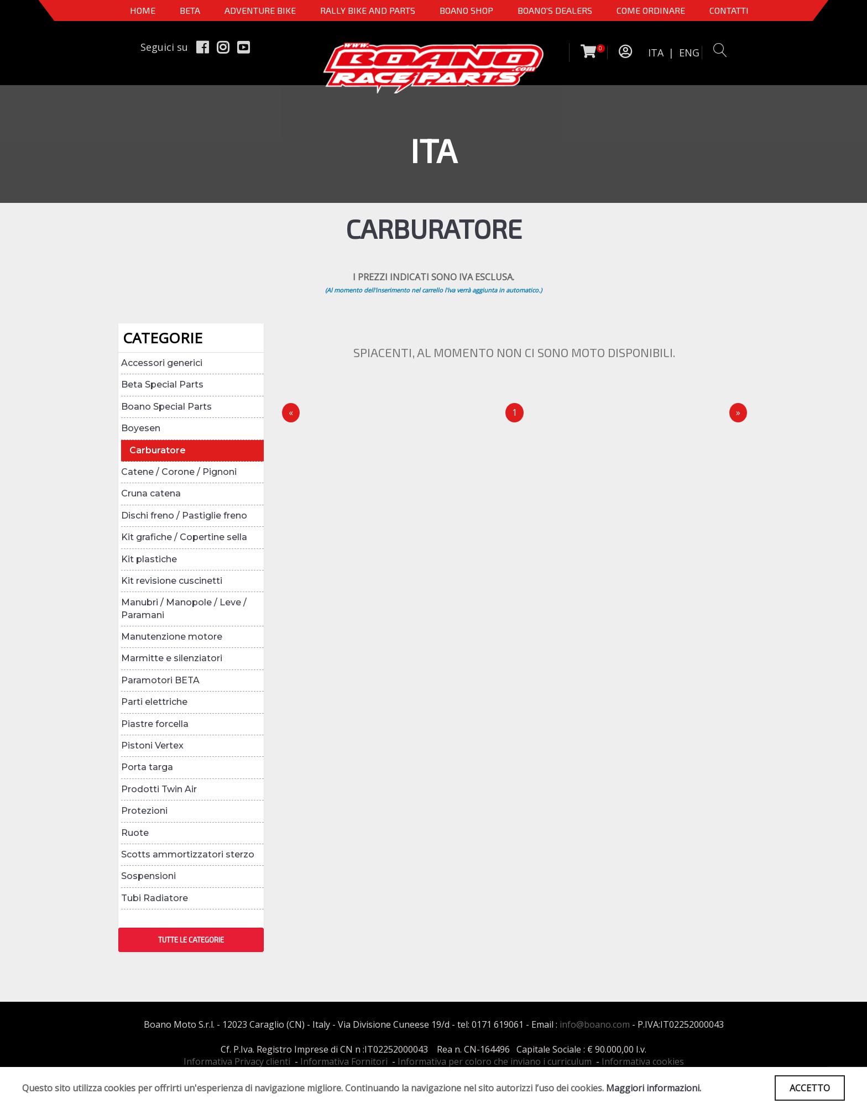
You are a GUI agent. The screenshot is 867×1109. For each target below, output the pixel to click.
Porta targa (147, 767)
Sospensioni (148, 876)
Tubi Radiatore (154, 898)
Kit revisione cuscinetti (171, 581)
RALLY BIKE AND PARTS (367, 10)
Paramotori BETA (160, 680)
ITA (656, 52)
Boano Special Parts (166, 406)
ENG (689, 52)
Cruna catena (151, 493)
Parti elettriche (154, 702)
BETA (190, 10)
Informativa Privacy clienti (237, 1061)
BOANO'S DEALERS (555, 10)
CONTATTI (729, 10)
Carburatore (157, 450)
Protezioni (144, 810)
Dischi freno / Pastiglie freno (184, 515)
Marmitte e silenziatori (171, 658)
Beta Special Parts (162, 384)
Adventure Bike (260, 10)
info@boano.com (595, 1024)
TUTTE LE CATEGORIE (191, 939)
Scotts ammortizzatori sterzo (187, 854)
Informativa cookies (643, 1061)
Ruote (135, 833)
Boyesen (140, 428)
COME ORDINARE (651, 10)
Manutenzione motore (171, 636)
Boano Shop (466, 10)
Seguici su (164, 47)
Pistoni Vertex (152, 745)
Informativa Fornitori (344, 1061)
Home (142, 10)
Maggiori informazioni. (653, 1088)
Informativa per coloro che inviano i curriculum (495, 1061)
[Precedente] (291, 412)
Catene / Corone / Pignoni (179, 472)
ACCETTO (810, 1088)
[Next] (738, 412)
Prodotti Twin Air (159, 789)
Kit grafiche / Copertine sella (184, 537)
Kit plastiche (149, 559)
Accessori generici (161, 363)
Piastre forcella (155, 724)
